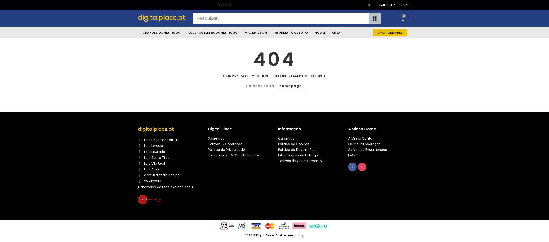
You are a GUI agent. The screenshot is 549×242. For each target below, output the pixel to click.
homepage (290, 85)
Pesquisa (375, 18)
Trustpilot (225, 4)
